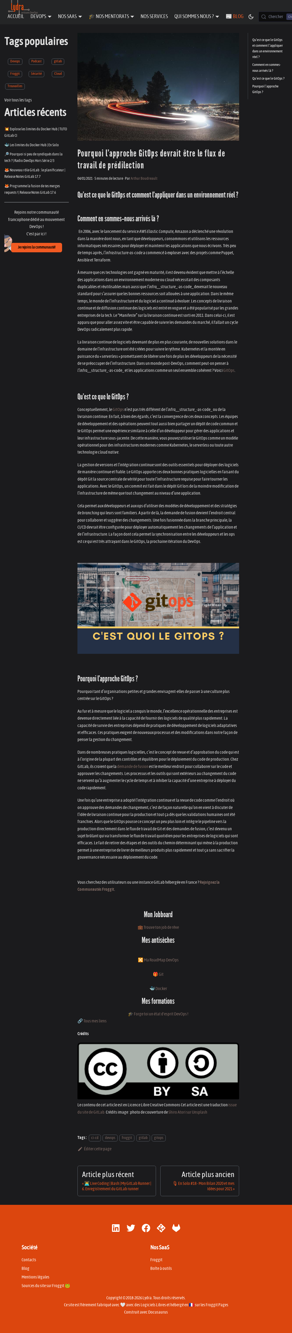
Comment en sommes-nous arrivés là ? (266, 67)
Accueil (16, 16)
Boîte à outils (161, 1268)
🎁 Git (158, 974)
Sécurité (36, 74)
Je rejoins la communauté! (36, 247)
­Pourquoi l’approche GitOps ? (265, 89)
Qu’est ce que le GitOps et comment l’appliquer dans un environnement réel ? (267, 48)
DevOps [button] (38, 16)
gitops (158, 1138)
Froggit (15, 74)
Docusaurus (158, 1312)
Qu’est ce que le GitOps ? (268, 78)
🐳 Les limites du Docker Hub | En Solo (31, 145)
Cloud (58, 74)
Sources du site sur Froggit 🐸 (46, 1286)
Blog (25, 1268)
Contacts (29, 1260)
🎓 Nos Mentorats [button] (109, 16)
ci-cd (95, 1138)
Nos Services (154, 16)
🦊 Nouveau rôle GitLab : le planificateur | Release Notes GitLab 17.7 (34, 173)
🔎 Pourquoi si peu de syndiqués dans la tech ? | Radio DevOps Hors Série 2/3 (33, 157)
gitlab (58, 61)
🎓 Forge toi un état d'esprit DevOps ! (158, 1014)
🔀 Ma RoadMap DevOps (158, 960)
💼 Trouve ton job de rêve (158, 927)
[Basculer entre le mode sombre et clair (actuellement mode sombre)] (251, 16)
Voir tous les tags (18, 100)
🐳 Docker (158, 989)
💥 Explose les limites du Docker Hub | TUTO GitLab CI (35, 132)
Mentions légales (35, 1277)
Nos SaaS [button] (67, 16)
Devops (15, 61)
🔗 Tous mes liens (92, 1021)
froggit (127, 1138)
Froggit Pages (217, 1305)
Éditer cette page (94, 1149)
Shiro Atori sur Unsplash (187, 1112)
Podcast (36, 61)
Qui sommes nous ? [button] (194, 16)
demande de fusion (132, 766)
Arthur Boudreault (144, 178)
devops (110, 1138)
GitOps (229, 370)
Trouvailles (15, 86)
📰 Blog (234, 16)
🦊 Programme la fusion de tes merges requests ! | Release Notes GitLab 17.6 (32, 189)
